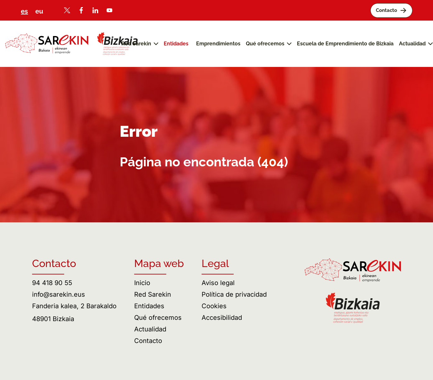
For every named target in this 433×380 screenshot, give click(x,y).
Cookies (214, 306)
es (24, 11)
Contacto (148, 341)
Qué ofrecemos (158, 317)
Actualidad (150, 329)
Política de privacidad (234, 294)
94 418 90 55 (52, 283)
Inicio (142, 283)
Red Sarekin (152, 294)
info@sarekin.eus (58, 294)
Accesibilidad (222, 317)
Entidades (149, 306)
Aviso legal (218, 283)
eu (39, 11)
